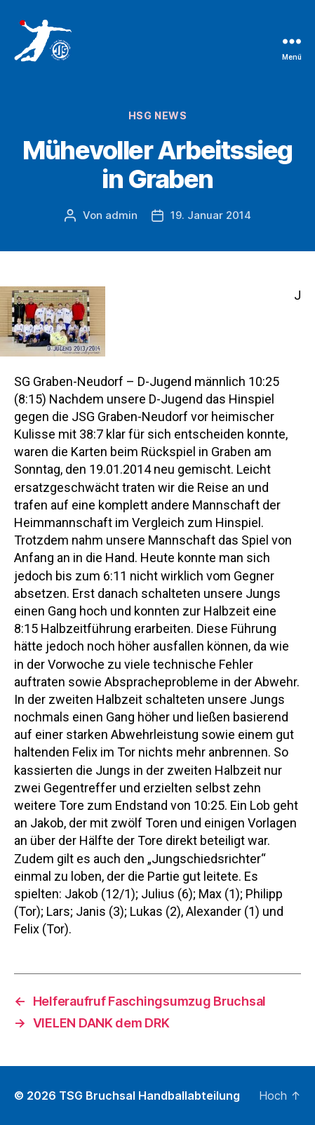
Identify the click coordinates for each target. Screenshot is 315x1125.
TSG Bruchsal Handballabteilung (149, 1096)
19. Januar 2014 (210, 215)
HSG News (157, 115)
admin (121, 215)
